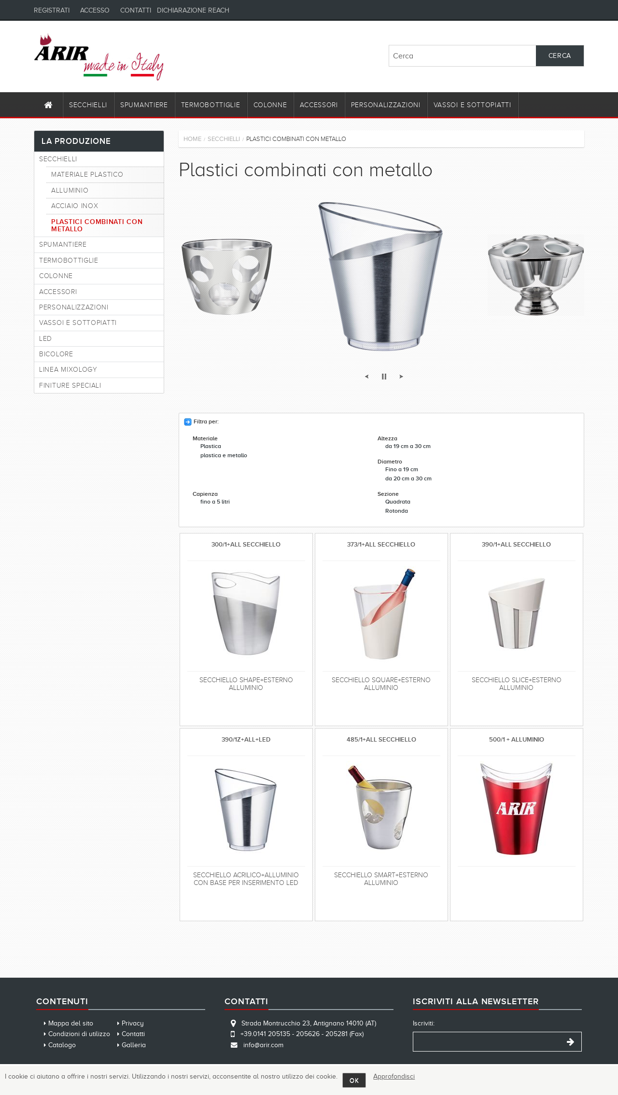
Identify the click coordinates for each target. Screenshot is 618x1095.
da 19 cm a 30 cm (408, 446)
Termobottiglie (210, 105)
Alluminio (69, 190)
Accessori (318, 105)
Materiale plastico (87, 174)
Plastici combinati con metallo (96, 225)
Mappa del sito (70, 1023)
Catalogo (62, 1045)
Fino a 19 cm (401, 469)
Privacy (133, 1023)
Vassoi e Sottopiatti (472, 105)
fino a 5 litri (215, 502)
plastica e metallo (223, 455)
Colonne (270, 105)
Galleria (134, 1045)
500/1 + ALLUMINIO (516, 739)
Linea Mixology (68, 369)
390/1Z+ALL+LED (246, 739)
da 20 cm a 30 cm (408, 479)
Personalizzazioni (386, 105)
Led (45, 338)
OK (354, 1080)
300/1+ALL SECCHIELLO (246, 544)
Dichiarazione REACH (193, 10)
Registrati (52, 10)
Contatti (135, 10)
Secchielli (88, 105)
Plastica (210, 446)
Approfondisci (394, 1076)
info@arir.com (263, 1045)
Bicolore (56, 354)
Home (192, 138)
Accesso (95, 10)
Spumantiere (144, 105)
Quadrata (397, 502)
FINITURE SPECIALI (70, 385)
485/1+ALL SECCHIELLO (381, 739)
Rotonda (396, 511)
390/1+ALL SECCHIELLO (516, 544)
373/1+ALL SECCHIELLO (381, 544)
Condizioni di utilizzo (79, 1034)
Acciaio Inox (74, 206)
